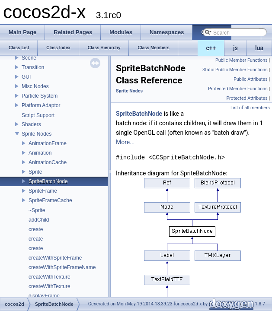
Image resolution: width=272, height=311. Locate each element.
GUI (26, 77)
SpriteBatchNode (48, 181)
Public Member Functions (241, 60)
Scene (29, 58)
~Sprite (37, 210)
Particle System (40, 96)
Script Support (38, 115)
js (235, 47)
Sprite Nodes (36, 134)
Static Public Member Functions (235, 70)
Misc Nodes (35, 86)
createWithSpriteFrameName (62, 267)
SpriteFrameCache (50, 200)
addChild (39, 220)
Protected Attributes (246, 98)
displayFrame (44, 296)
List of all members (250, 108)
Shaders (31, 124)
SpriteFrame (43, 191)
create (36, 229)
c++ (211, 47)
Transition (33, 67)
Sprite (35, 172)
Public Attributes (251, 79)
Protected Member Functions (238, 89)
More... (125, 142)
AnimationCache (48, 162)
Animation (40, 153)
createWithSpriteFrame (55, 258)
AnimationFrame (48, 143)
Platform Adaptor (41, 105)
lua (259, 47)
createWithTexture (49, 277)
